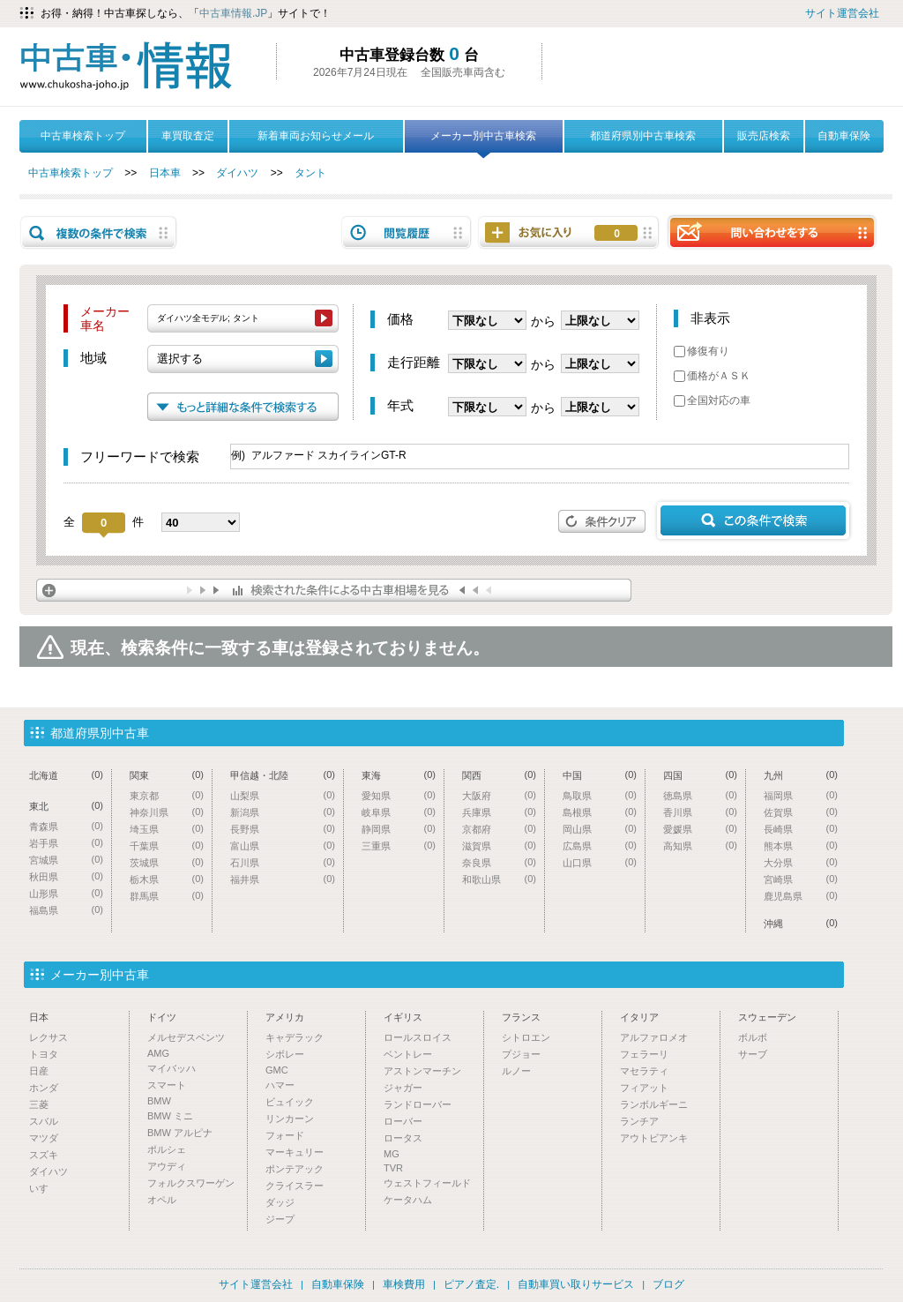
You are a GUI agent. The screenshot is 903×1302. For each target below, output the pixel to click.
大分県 (801, 862)
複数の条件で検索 (98, 232)
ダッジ (280, 1202)
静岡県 (399, 828)
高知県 (700, 845)
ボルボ (752, 1037)
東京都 (167, 795)
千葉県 (167, 845)
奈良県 (499, 862)
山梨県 (282, 795)
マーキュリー (294, 1152)
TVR (393, 1168)
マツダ (43, 1138)
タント (310, 173)
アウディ (166, 1166)
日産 (39, 1071)
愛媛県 (700, 828)
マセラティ (644, 1071)
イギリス (403, 1017)
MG (391, 1154)
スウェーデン (767, 1017)
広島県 (600, 845)
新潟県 (282, 812)
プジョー (521, 1054)
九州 (801, 775)
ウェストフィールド (427, 1183)
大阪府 (499, 795)
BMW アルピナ (180, 1132)
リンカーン (289, 1118)
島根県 (600, 812)
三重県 (399, 845)
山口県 (600, 862)
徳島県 (700, 795)
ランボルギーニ (654, 1104)
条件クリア (602, 521)
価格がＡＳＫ (712, 376)
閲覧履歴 (406, 232)
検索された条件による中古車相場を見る (333, 590)
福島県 (66, 910)
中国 (600, 775)
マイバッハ (171, 1068)
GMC (276, 1070)
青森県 (66, 826)
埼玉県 (167, 828)
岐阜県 (399, 812)
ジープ (280, 1219)
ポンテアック (294, 1169)
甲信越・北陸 (282, 775)
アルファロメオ (654, 1037)
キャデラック (294, 1037)
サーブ (752, 1054)
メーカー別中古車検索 (483, 141)
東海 (399, 775)
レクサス (48, 1037)
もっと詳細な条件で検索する (243, 407)
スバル (43, 1121)
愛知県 (399, 795)
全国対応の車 (712, 400)
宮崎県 (801, 879)
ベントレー (408, 1054)
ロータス (403, 1138)
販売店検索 (763, 136)
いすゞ (43, 1188)
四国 (700, 775)
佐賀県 (801, 812)
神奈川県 (167, 812)
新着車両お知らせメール (315, 136)
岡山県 (600, 828)
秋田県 (66, 876)
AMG (158, 1053)
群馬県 (167, 896)
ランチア (639, 1121)
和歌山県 (499, 879)
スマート (166, 1085)
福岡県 (801, 795)
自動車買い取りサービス (576, 1284)
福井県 (282, 879)
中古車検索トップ (83, 136)
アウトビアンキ (654, 1138)
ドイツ (161, 1017)
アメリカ (284, 1017)
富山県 (282, 845)
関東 (167, 775)
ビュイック (289, 1101)
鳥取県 (600, 795)
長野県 (282, 828)
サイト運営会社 (842, 13)
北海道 (66, 775)
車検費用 (404, 1284)
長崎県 (801, 828)
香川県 (700, 812)
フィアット (644, 1087)
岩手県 (66, 843)
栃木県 (167, 879)
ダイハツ (237, 173)
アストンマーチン (422, 1071)
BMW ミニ (170, 1116)
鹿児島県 (801, 896)
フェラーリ (644, 1054)
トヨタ (43, 1054)
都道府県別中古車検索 (643, 136)
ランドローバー (418, 1104)
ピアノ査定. (471, 1284)
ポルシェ (166, 1149)
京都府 (499, 828)
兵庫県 (499, 812)
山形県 (66, 893)
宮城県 (66, 859)
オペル (161, 1199)
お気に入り (616, 234)
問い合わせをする (771, 232)
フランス (521, 1017)
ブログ (668, 1284)
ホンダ (43, 1087)
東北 (66, 806)
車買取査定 (187, 136)
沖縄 (801, 923)
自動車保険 (843, 136)
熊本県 (801, 845)
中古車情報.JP (233, 13)
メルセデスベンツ (186, 1037)
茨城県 (167, 862)
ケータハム (408, 1199)
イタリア (639, 1017)
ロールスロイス (418, 1037)
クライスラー (294, 1185)
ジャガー (403, 1087)
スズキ (43, 1154)
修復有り (701, 351)
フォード (284, 1135)
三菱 (39, 1104)
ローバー (403, 1121)
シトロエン (526, 1037)
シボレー (284, 1054)
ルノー (516, 1071)
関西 (499, 775)
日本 (39, 1017)
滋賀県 (499, 845)
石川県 (282, 862)
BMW (159, 1101)
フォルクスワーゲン (191, 1183)
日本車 (165, 173)
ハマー (280, 1085)
